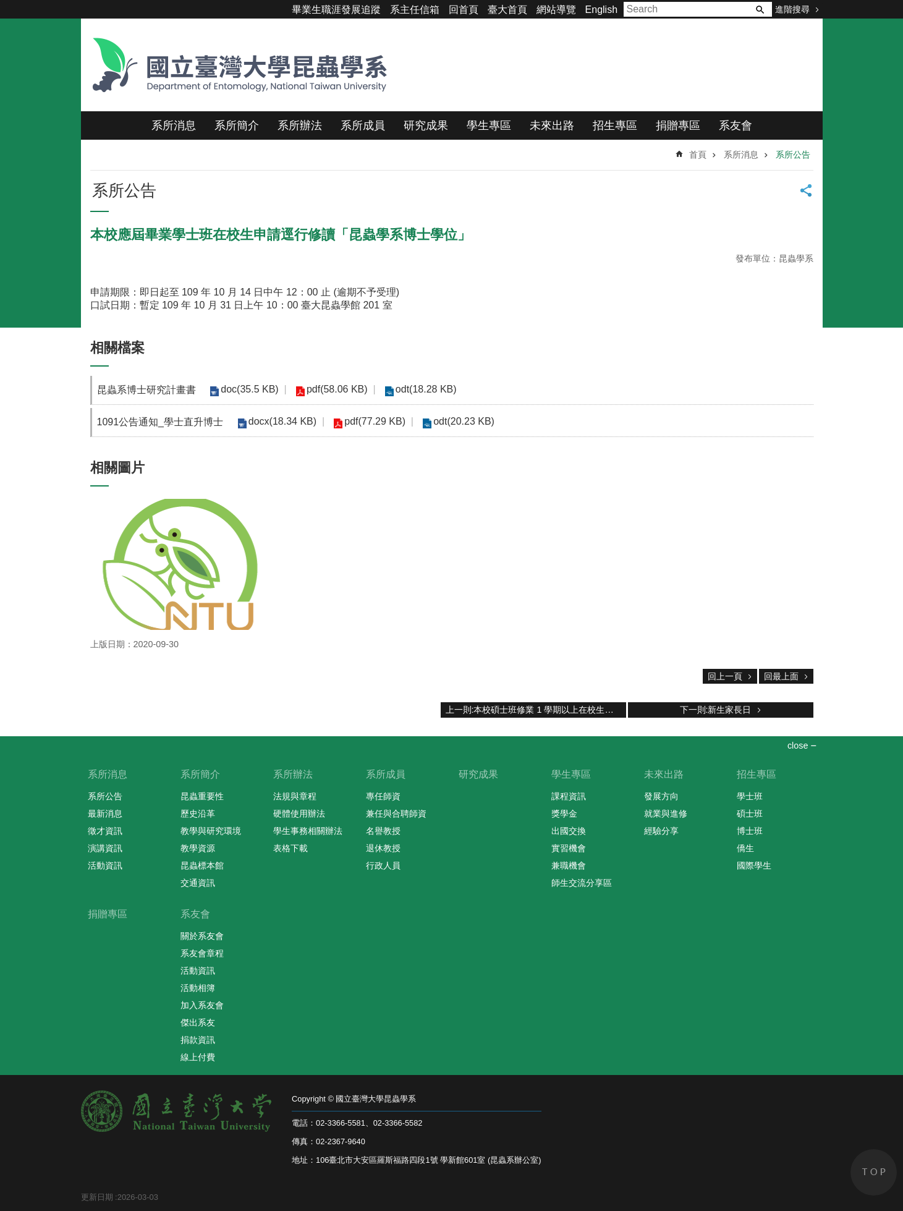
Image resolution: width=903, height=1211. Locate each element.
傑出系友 (197, 1022)
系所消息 (173, 125)
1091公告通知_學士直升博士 (160, 422)
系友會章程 (202, 953)
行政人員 (383, 865)
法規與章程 (294, 796)
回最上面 (781, 676)
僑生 (745, 848)
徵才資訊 (105, 831)
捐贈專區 (678, 125)
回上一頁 (725, 676)
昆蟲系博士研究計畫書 (146, 390)
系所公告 (793, 154)
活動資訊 (105, 865)
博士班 (750, 831)
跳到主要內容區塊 (6, 6)
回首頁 (463, 9)
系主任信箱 (414, 9)
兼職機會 (568, 865)
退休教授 (383, 848)
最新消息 (105, 813)
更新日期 (97, 1197)
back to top (873, 1172)
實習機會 (568, 848)
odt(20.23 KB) (455, 421)
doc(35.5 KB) (248, 389)
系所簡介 (236, 125)
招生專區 (615, 125)
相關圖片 (117, 467)
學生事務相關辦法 (307, 831)
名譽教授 (383, 831)
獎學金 (564, 813)
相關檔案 (117, 347)
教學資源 (197, 848)
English (601, 9)
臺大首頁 (507, 9)
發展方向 (661, 796)
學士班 (750, 796)
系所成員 (363, 125)
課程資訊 (568, 796)
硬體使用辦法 (299, 813)
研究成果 (426, 125)
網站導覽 (556, 9)
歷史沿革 (197, 813)
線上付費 (197, 1057)
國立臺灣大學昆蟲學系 (235, 65)
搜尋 (759, 9)
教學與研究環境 (210, 831)
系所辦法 (300, 125)
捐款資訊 (197, 1040)
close (797, 745)
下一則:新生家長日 (716, 710)
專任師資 (383, 796)
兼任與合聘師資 (396, 813)
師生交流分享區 (581, 883)
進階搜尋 (792, 9)
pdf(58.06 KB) (332, 389)
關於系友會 (202, 936)
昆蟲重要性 (202, 796)
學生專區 (489, 125)
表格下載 (290, 848)
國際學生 (754, 865)
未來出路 (552, 125)
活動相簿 (197, 988)
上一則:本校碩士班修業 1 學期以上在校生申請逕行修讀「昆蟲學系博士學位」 (536, 710)
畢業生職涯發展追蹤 (336, 9)
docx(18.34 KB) (281, 421)
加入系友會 (202, 1005)
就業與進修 (665, 813)
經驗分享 (661, 831)
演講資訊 (105, 848)
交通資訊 (197, 883)
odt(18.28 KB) (417, 389)
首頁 (697, 154)
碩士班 (750, 813)
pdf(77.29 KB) (370, 421)
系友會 (735, 125)
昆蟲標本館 (202, 865)
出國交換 (568, 831)
